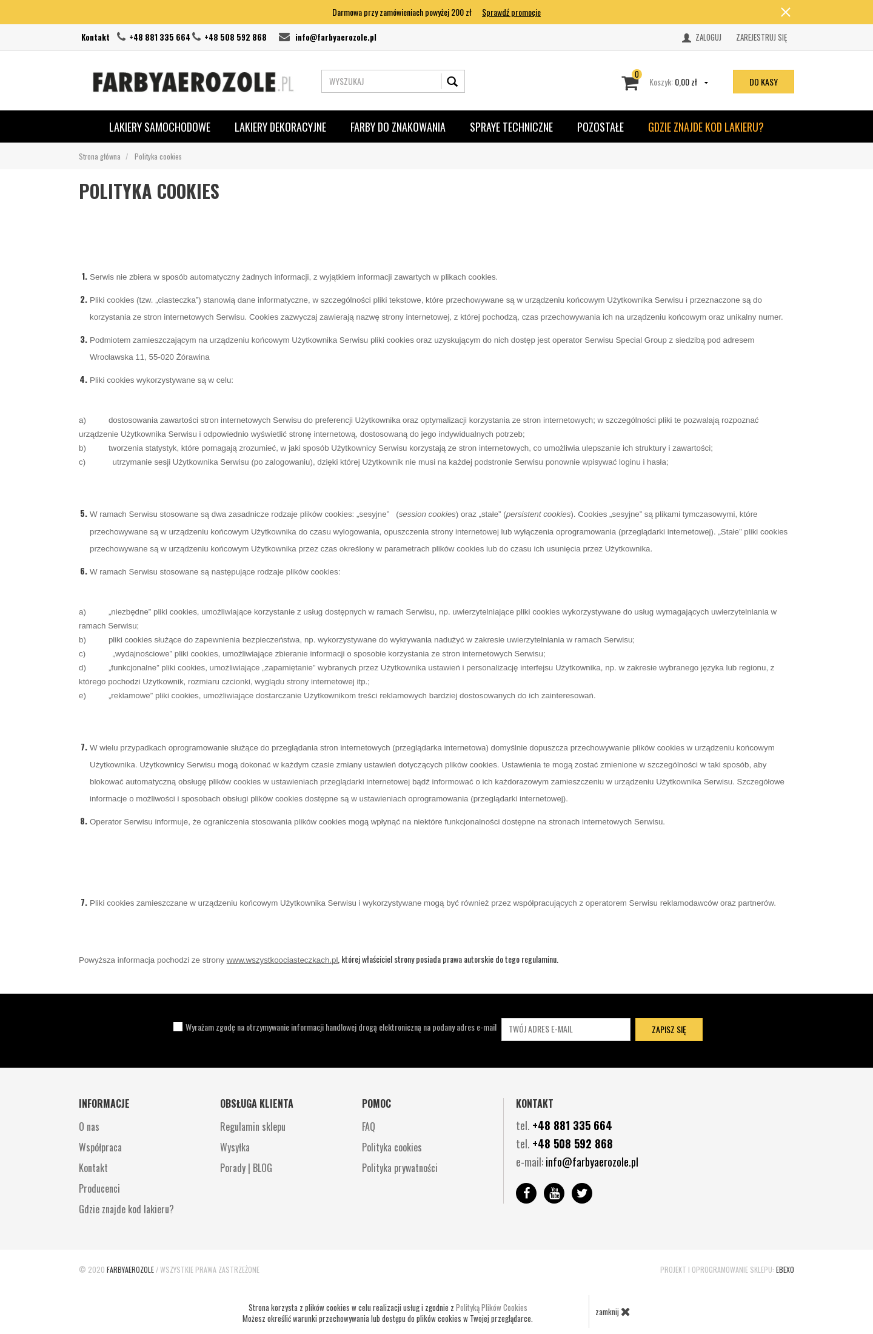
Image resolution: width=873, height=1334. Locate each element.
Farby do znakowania (398, 126)
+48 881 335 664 (159, 37)
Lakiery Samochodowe (159, 126)
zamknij (612, 1311)
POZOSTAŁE (600, 126)
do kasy (763, 81)
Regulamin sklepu (253, 1126)
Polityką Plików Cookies (491, 1307)
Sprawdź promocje (511, 11)
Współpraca (100, 1147)
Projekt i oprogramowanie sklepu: (727, 1269)
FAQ (368, 1126)
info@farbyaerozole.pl (335, 37)
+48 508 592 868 (235, 37)
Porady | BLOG (246, 1168)
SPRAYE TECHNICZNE (511, 127)
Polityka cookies (392, 1147)
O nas (89, 1126)
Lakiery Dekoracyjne (280, 126)
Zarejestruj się (761, 37)
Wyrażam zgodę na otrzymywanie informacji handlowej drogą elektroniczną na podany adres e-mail (341, 1026)
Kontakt (95, 37)
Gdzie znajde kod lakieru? (706, 127)
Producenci (99, 1188)
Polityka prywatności (400, 1168)
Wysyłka (235, 1147)
